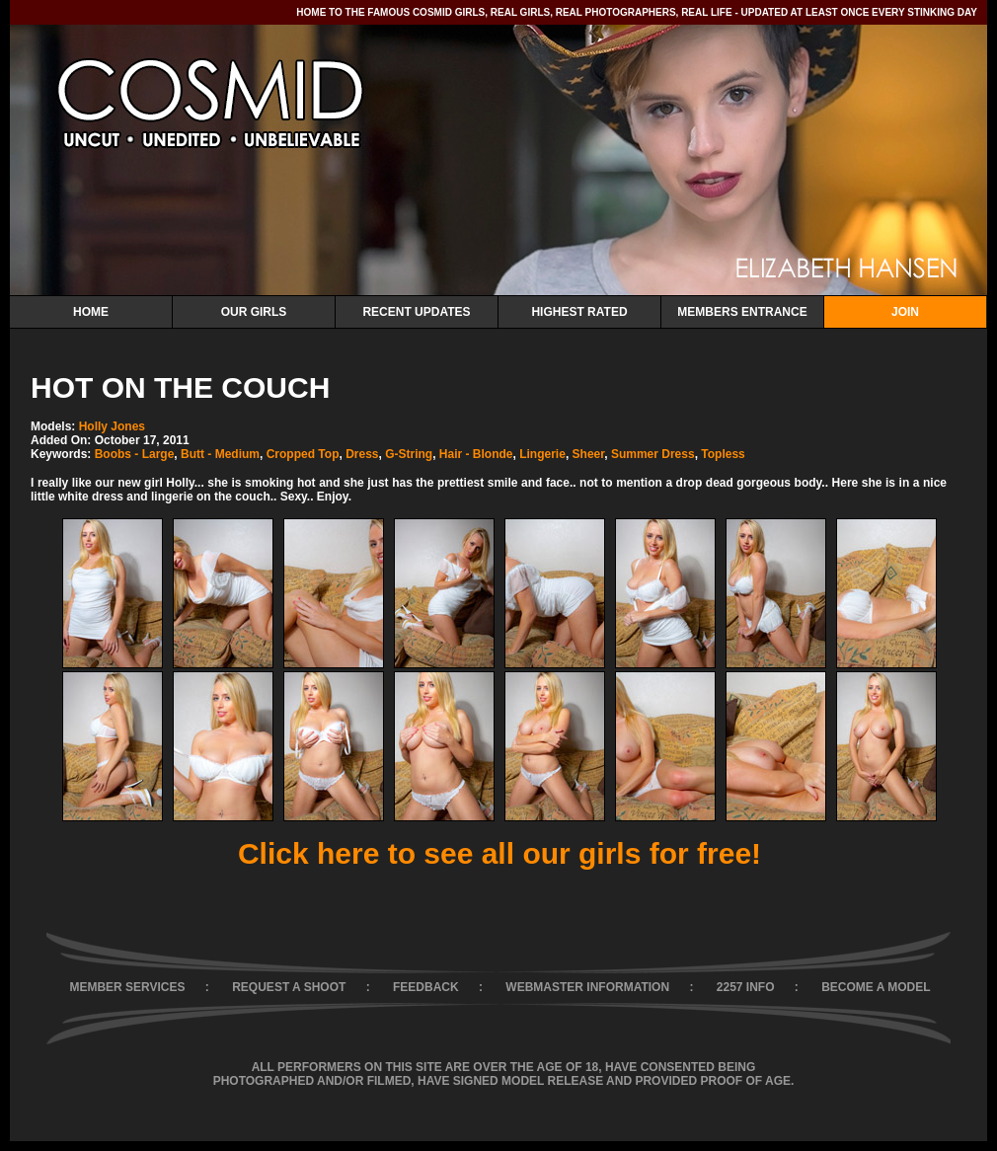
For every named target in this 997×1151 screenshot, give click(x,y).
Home (91, 312)
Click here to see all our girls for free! (499, 853)
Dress (361, 454)
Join (905, 312)
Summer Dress (653, 454)
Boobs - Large (135, 454)
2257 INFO (746, 987)
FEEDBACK (426, 987)
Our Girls (254, 312)
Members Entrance (741, 312)
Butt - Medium (220, 454)
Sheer (589, 454)
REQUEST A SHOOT (288, 987)
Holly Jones (112, 426)
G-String (408, 454)
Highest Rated (579, 312)
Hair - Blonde (476, 454)
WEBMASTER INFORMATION (587, 987)
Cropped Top (303, 454)
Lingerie (542, 454)
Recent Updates (416, 312)
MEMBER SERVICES (127, 987)
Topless (722, 454)
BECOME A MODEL (875, 987)
